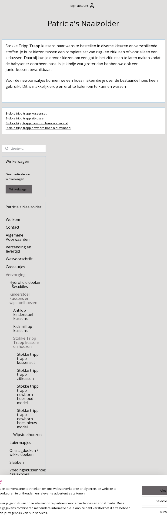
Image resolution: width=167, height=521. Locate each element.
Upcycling (14, 447)
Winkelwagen (18, 84)
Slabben (17, 356)
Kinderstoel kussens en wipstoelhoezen (23, 193)
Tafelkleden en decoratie (19, 429)
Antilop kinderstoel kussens (23, 209)
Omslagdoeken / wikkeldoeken (24, 347)
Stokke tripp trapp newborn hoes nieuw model (86, 146)
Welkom (13, 114)
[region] (53, 496)
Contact (12, 121)
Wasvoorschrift (19, 153)
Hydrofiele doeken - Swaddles (25, 179)
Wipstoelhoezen (27, 329)
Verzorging (16, 169)
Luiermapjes (20, 337)
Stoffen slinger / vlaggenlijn (20, 417)
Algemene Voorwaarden (18, 131)
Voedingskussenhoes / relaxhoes (28, 366)
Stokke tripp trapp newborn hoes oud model (84, 141)
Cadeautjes (15, 161)
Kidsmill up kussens (22, 223)
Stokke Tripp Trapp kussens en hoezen (26, 237)
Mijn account (82, 5)
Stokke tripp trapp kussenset (73, 131)
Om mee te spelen (21, 392)
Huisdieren (15, 455)
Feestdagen (16, 407)
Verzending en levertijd (18, 143)
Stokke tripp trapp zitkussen (73, 136)
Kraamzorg (15, 439)
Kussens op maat (21, 400)
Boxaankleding (19, 376)
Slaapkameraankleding (26, 384)
